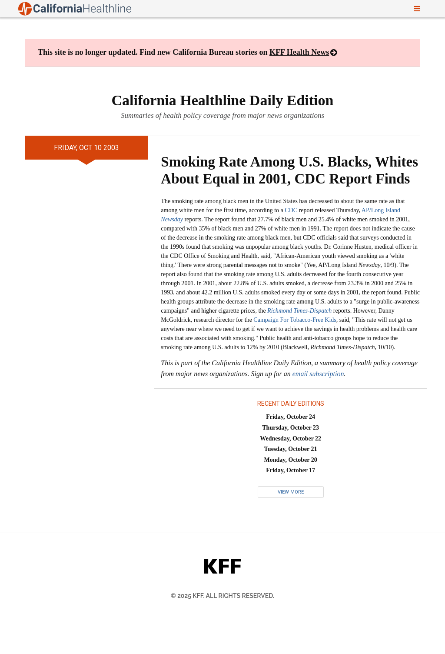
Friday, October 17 (290, 470)
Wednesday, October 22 (290, 438)
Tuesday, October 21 (290, 449)
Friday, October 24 (290, 417)
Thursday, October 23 (290, 427)
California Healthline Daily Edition (223, 100)
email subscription (318, 373)
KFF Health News (299, 52)
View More (291, 492)
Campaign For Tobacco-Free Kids (294, 320)
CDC (291, 210)
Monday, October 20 (290, 460)
